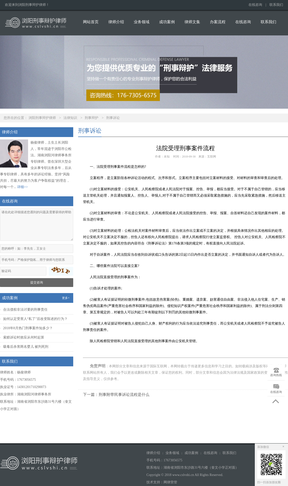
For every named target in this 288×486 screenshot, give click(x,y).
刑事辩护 (91, 118)
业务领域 (141, 22)
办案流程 (218, 22)
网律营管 (170, 482)
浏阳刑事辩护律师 (42, 118)
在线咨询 (255, 5)
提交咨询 (36, 282)
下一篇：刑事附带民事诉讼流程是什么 (116, 394)
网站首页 (91, 22)
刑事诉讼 (113, 118)
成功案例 (167, 22)
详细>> (22, 187)
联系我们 (276, 5)
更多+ (66, 298)
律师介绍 (116, 22)
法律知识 (70, 118)
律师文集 (192, 22)
